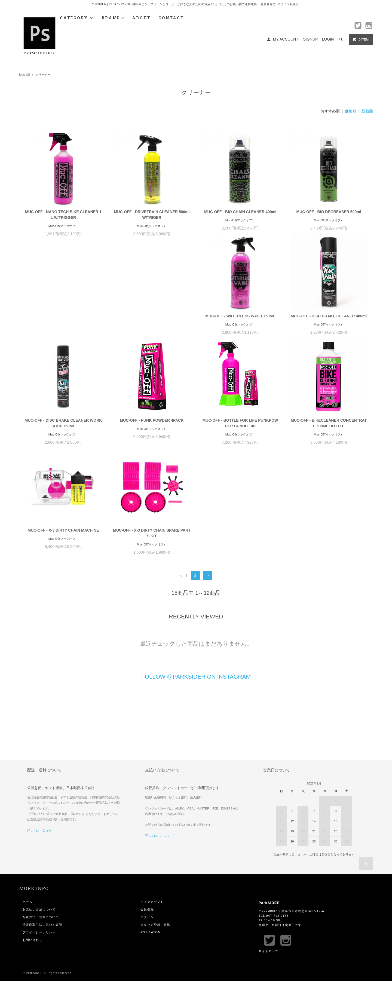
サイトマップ (268, 852)
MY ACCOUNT (285, 39)
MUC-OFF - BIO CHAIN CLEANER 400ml (240, 212)
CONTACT (171, 17)
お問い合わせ (32, 841)
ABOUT (141, 17)
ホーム (27, 803)
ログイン (147, 818)
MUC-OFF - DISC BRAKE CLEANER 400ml (152, 322)
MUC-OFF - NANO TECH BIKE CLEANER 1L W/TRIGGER (63, 215)
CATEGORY (77, 17)
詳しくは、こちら (39, 731)
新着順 (367, 111)
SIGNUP (310, 39)
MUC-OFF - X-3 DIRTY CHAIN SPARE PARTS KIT (328, 435)
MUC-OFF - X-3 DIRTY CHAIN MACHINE (240, 432)
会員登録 (147, 811)
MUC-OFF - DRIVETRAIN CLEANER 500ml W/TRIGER (152, 215)
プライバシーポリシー (39, 833)
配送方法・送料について (41, 818)
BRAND (113, 17)
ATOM (156, 833)
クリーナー (42, 74)
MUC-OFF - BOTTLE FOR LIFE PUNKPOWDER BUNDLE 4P (63, 435)
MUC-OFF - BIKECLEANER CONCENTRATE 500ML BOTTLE (152, 435)
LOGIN (328, 39)
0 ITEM (360, 39)
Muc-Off (24, 74)
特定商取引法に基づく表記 (42, 826)
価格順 (350, 111)
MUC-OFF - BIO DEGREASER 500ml (328, 212)
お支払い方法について (39, 811)
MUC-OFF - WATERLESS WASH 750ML (63, 322)
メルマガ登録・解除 (155, 826)
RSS (144, 833)
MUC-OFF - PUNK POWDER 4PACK (329, 322)
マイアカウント (152, 803)
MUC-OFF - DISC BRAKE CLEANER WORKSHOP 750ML (240, 325)
